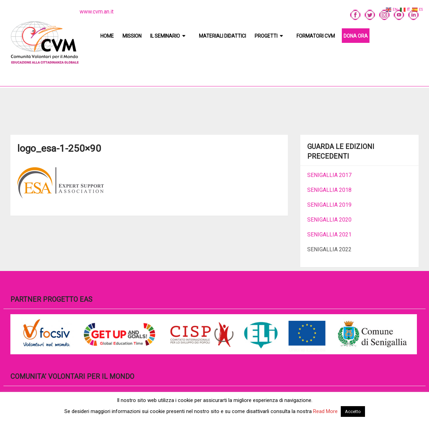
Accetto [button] (353, 411)
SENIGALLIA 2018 (329, 190)
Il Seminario (165, 36)
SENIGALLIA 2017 (329, 175)
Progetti (266, 36)
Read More (325, 411)
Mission (132, 36)
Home (107, 36)
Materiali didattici (222, 36)
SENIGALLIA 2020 (329, 219)
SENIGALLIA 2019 (329, 205)
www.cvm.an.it (96, 11)
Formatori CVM (315, 36)
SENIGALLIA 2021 (329, 234)
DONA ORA (356, 36)
